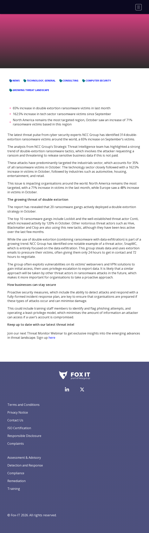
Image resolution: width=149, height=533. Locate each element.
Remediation (16, 481)
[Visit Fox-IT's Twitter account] (82, 389)
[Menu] (138, 7)
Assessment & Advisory (24, 457)
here (52, 337)
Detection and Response (25, 465)
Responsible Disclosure (24, 436)
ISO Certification (19, 428)
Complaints (15, 443)
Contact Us (15, 420)
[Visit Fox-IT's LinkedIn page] (67, 389)
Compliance (15, 473)
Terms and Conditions (23, 405)
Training (13, 489)
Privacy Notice (17, 412)
